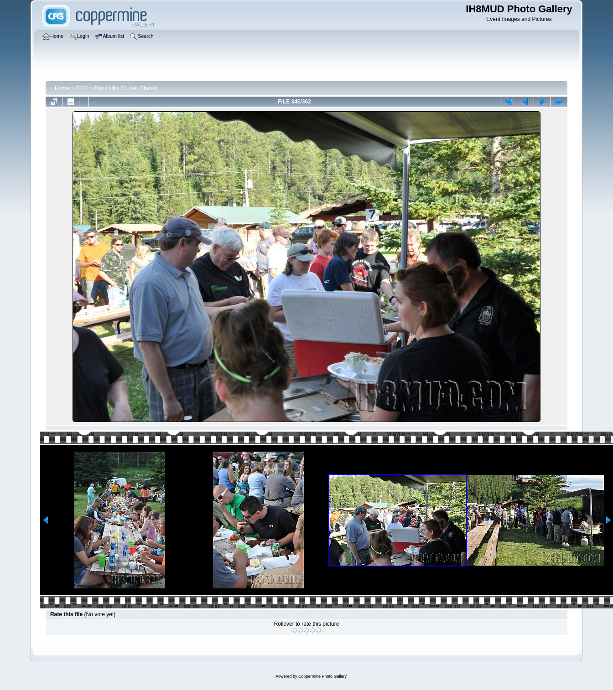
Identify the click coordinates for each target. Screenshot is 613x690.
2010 (82, 88)
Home (62, 88)
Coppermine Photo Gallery (322, 676)
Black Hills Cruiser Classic (125, 88)
